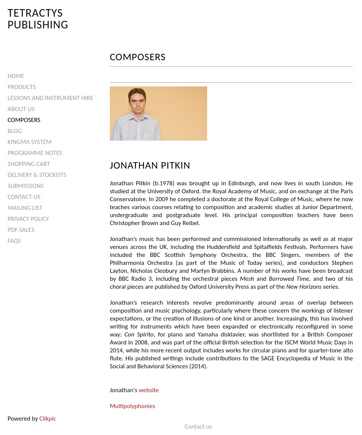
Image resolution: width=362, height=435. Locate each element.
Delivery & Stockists (37, 175)
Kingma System (29, 142)
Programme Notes (35, 153)
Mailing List (25, 208)
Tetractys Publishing (38, 18)
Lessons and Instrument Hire (51, 98)
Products (22, 87)
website (149, 390)
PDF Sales (21, 230)
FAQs (14, 241)
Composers (24, 120)
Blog (15, 131)
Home (16, 76)
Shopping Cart (29, 164)
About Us (21, 109)
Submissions (26, 186)
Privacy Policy (28, 219)
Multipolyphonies (132, 406)
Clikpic (47, 418)
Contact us (24, 197)
